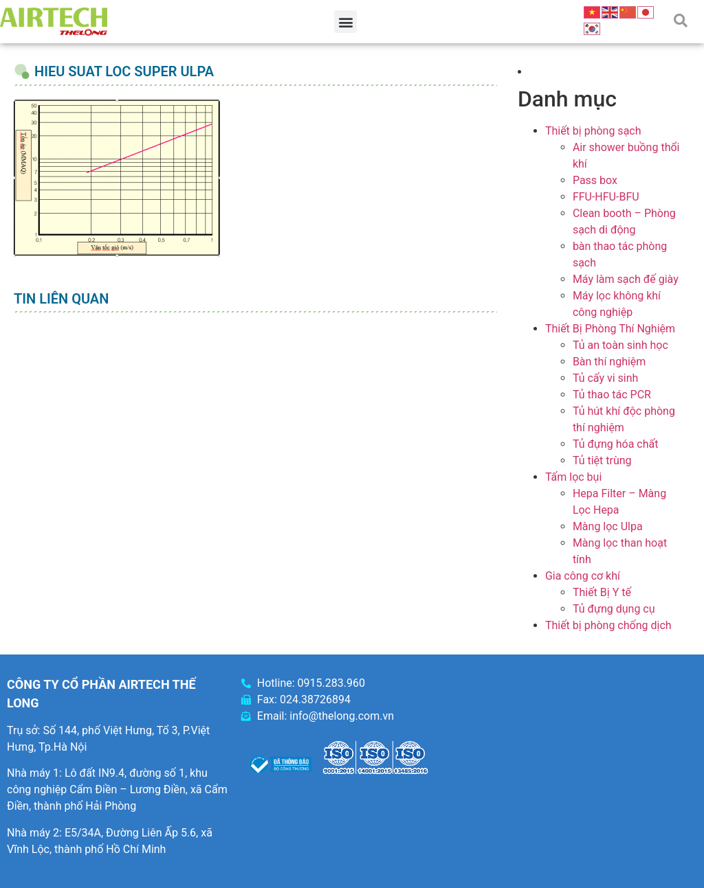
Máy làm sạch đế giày (626, 279)
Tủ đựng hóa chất (616, 444)
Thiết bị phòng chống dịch (608, 625)
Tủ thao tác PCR (612, 394)
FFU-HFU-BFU (606, 196)
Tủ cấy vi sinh (606, 378)
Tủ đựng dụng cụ (614, 608)
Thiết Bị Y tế (602, 592)
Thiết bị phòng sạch (593, 130)
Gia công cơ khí (582, 575)
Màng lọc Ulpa (608, 526)
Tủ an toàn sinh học (620, 345)
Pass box (595, 180)
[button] (345, 21)
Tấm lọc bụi (573, 476)
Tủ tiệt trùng (602, 460)
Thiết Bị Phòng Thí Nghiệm (610, 328)
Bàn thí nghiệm (609, 361)
